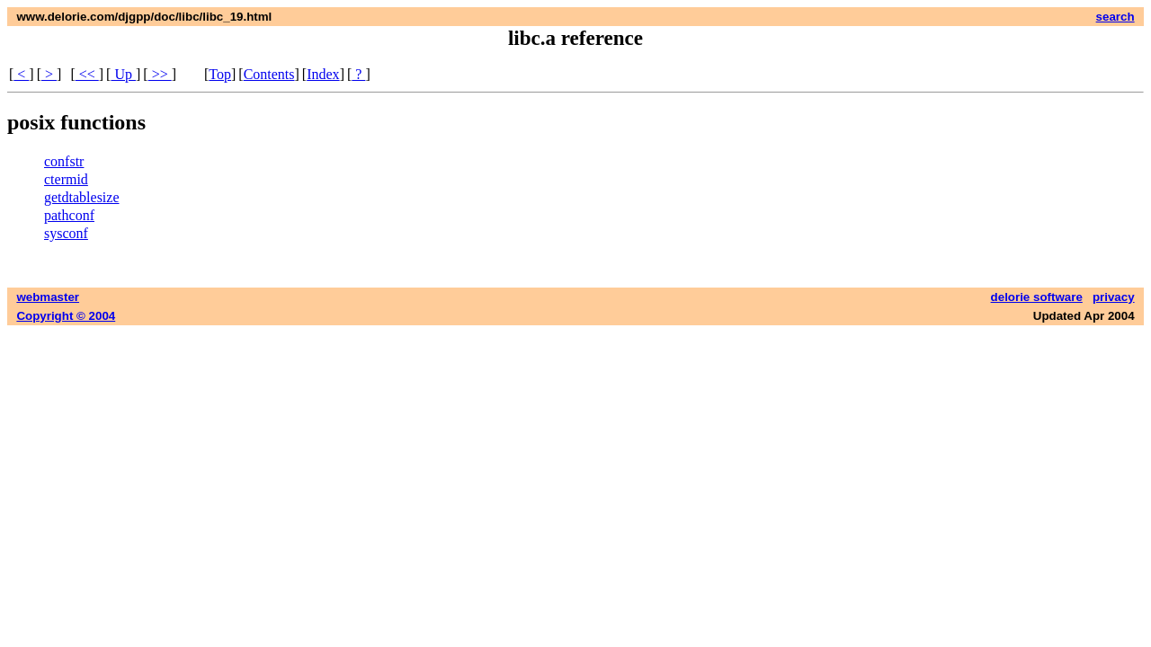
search (1115, 16)
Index (323, 74)
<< (87, 74)
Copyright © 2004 (65, 316)
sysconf (66, 233)
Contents (269, 74)
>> (160, 74)
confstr (64, 161)
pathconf (69, 215)
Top (220, 74)
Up (123, 74)
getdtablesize (82, 197)
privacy (1114, 297)
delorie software (1037, 297)
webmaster (47, 297)
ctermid (66, 179)
